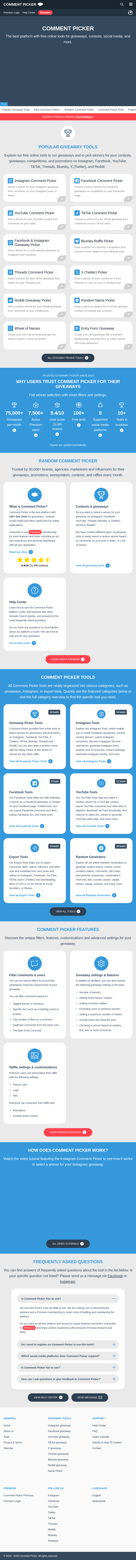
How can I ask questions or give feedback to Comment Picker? (60, 1379)
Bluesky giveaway (58, 1459)
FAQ (94, 1431)
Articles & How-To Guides (106, 1442)
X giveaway (54, 1448)
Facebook (115, 1276)
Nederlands (98, 1500)
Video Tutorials (100, 1436)
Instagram (67, 1281)
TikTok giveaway (57, 1442)
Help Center (28, 12)
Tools (7, 1436)
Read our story (21, 552)
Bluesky (52, 1535)
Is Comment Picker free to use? (41, 1298)
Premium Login (12, 12)
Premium (45, 12)
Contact (96, 1448)
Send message (89, 1397)
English (96, 1495)
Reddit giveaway (57, 1465)
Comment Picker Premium (19, 1495)
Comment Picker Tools (111, 109)
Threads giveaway (58, 1453)
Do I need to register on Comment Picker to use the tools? (58, 1344)
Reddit (51, 1529)
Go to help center (22, 643)
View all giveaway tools (93, 565)
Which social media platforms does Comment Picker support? (60, 1355)
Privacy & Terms (13, 1442)
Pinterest (53, 1540)
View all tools (68, 911)
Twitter (51, 1512)
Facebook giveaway (59, 1431)
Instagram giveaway (59, 1425)
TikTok (51, 1518)
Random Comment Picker (79, 109)
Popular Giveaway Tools (16, 109)
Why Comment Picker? (47, 109)
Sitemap (8, 1448)
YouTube (53, 1506)
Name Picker (55, 1470)
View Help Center (48, 1397)
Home (7, 1425)
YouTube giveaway (59, 1436)
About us (9, 1431)
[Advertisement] (68, 72)
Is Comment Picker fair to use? (40, 1367)
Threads (52, 1523)
